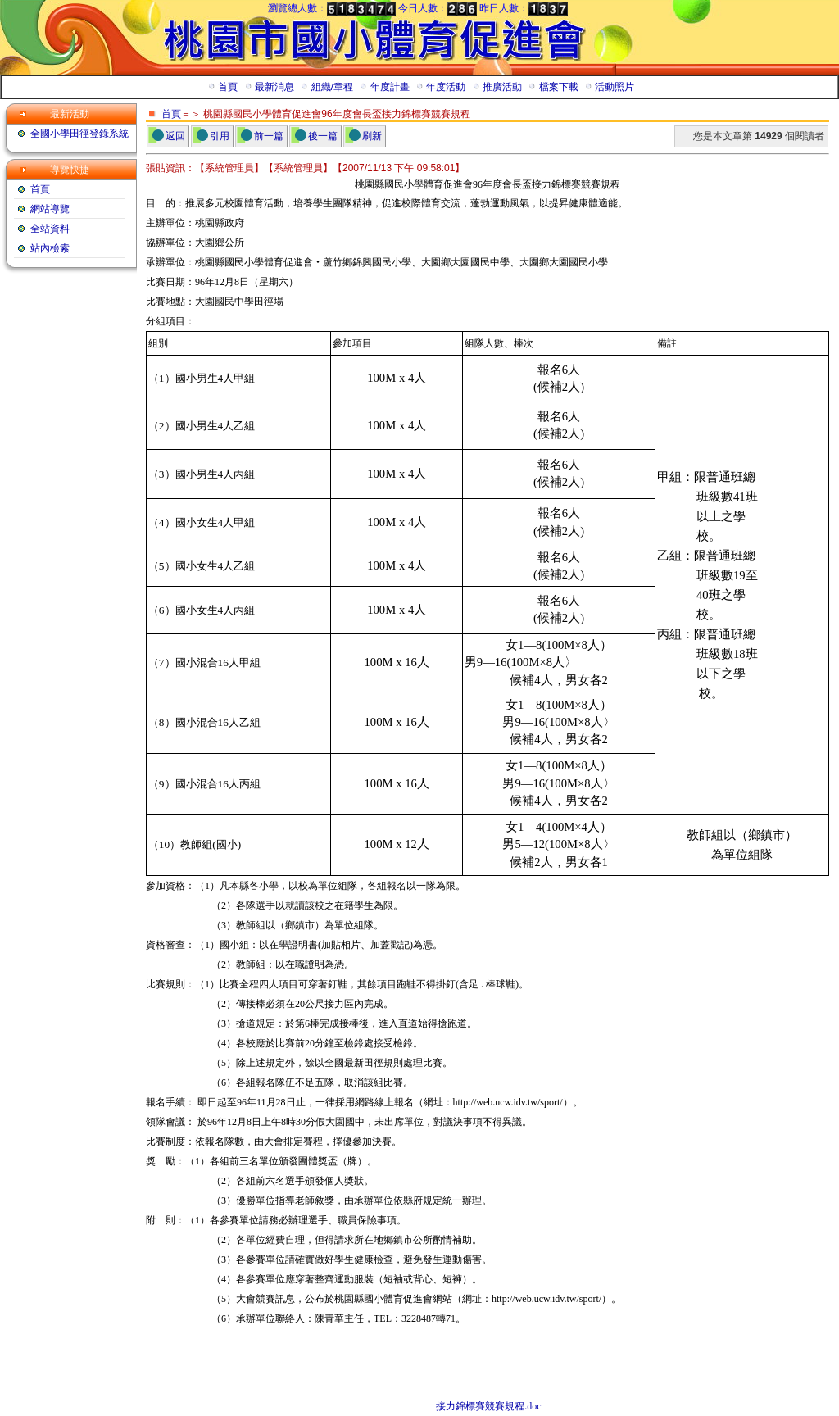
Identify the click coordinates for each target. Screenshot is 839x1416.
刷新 (372, 136)
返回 (175, 136)
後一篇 (323, 136)
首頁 (171, 114)
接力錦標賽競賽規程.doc (488, 1406)
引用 (219, 136)
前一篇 (268, 136)
